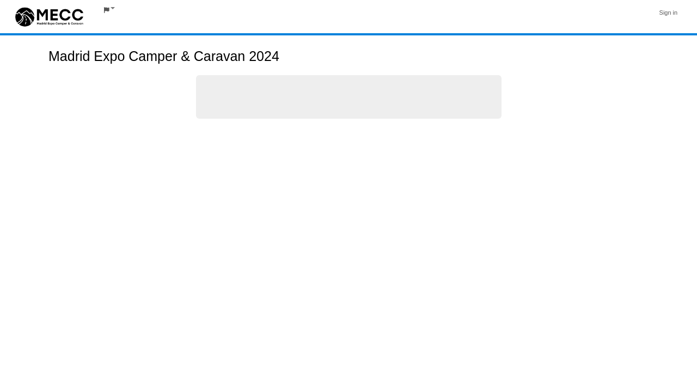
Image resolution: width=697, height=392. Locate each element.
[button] (109, 10)
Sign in (668, 12)
